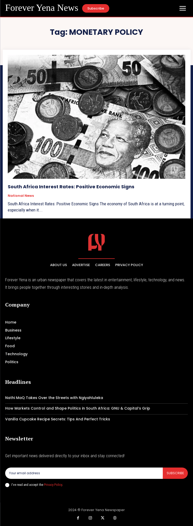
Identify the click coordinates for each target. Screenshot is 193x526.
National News (21, 196)
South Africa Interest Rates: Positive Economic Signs (71, 186)
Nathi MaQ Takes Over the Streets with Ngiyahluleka (54, 397)
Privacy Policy (53, 485)
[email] (84, 473)
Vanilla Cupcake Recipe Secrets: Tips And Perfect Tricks (57, 419)
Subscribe (175, 473)
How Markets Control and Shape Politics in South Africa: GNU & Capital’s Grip (77, 408)
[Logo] (41, 8)
